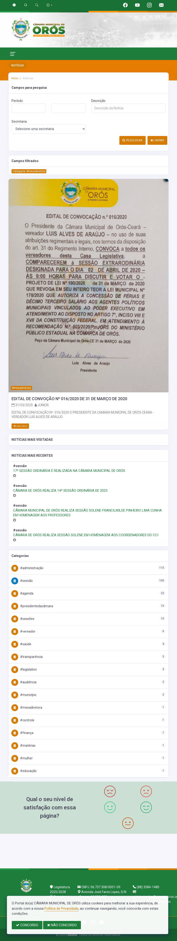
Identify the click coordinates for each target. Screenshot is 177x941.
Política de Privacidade (61, 908)
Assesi (72, 935)
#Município (23, 695)
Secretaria (19, 121)
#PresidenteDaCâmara (32, 606)
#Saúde (21, 644)
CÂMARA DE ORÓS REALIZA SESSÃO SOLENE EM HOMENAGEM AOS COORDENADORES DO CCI (85, 535)
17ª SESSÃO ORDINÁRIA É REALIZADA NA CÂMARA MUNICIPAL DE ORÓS (69, 471)
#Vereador (23, 631)
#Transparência (27, 657)
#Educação (24, 771)
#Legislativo (24, 669)
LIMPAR (157, 140)
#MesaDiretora (26, 707)
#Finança (22, 733)
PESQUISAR (132, 140)
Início (14, 78)
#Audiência (23, 682)
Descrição (98, 101)
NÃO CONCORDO (62, 925)
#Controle (22, 720)
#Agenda (22, 593)
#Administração (27, 568)
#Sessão (22, 581)
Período (17, 101)
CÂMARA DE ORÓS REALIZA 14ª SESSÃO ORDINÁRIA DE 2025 (60, 490)
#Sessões (22, 619)
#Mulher (22, 758)
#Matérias (23, 745)
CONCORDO (27, 925)
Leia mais (20, 426)
